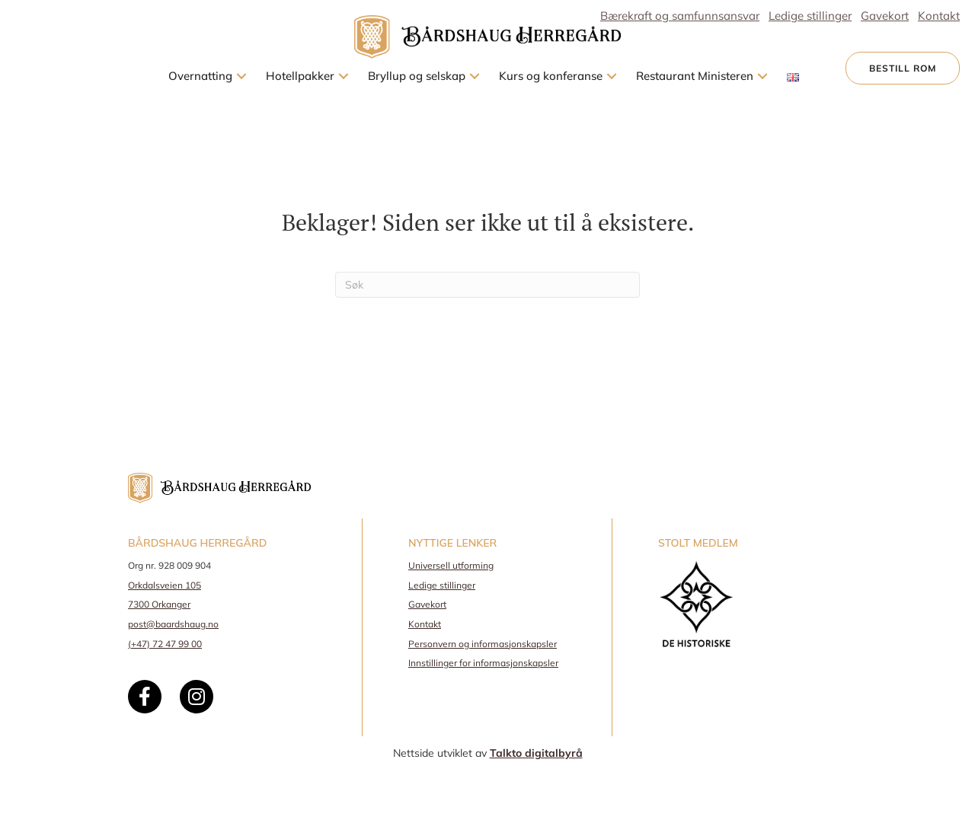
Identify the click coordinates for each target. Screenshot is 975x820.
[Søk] (487, 285)
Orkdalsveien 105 (164, 585)
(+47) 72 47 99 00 (165, 643)
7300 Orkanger (159, 604)
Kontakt (424, 624)
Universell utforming (451, 565)
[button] (241, 76)
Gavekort (427, 604)
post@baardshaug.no (173, 624)
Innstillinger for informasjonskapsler (483, 662)
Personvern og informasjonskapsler (482, 643)
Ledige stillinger (441, 585)
